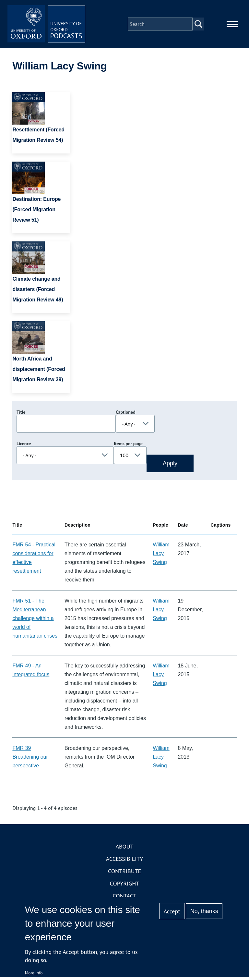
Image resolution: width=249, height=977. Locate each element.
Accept (172, 911)
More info (34, 973)
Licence (24, 443)
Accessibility (124, 858)
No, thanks (204, 911)
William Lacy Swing (161, 553)
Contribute (124, 871)
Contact (124, 895)
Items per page (128, 443)
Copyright (124, 883)
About (124, 846)
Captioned (126, 412)
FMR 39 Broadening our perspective (30, 756)
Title (21, 412)
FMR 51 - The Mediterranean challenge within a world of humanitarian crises (34, 618)
